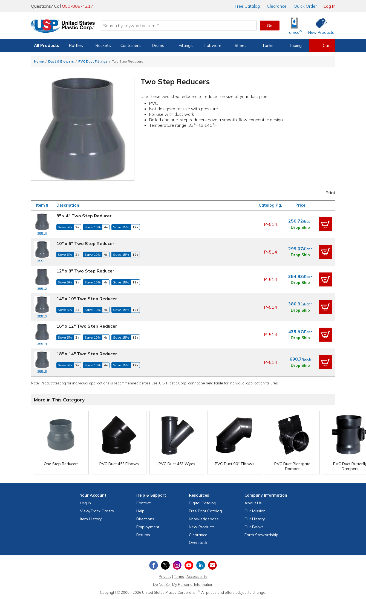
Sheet (240, 45)
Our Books (254, 526)
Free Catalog (205, 510)
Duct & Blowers (61, 61)
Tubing (295, 45)
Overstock (198, 542)
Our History (254, 518)
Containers (130, 45)
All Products (46, 45)
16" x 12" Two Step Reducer (86, 326)
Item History (91, 518)
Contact (143, 502)
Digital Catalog (202, 502)
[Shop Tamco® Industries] (294, 25)
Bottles (76, 45)
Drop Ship (300, 227)
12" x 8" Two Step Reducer (85, 271)
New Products (202, 526)
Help (140, 510)
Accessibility (196, 576)
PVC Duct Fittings (93, 61)
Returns (143, 534)
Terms (179, 576)
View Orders (97, 510)
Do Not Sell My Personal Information (183, 584)
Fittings (185, 45)
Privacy (165, 576)
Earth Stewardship (261, 534)
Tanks (267, 45)
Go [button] (269, 25)
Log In (329, 6)
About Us (253, 502)
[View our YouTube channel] (188, 565)
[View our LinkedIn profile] (200, 565)
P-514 (270, 224)
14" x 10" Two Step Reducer (86, 298)
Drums (158, 45)
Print (326, 192)
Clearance (277, 6)
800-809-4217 (77, 6)
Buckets (103, 45)
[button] (325, 224)
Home (39, 61)
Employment (147, 526)
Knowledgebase (204, 518)
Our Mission (255, 510)
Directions (145, 518)
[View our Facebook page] (153, 565)
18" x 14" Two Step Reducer (86, 353)
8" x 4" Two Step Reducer (84, 215)
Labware (212, 45)
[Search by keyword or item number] (179, 25)
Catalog (247, 6)
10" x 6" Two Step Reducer (85, 243)
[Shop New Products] (319, 25)
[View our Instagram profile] (177, 565)
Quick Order (305, 6)
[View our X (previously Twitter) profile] (165, 565)
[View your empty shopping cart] (322, 45)
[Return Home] (63, 26)
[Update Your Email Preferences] (212, 565)
